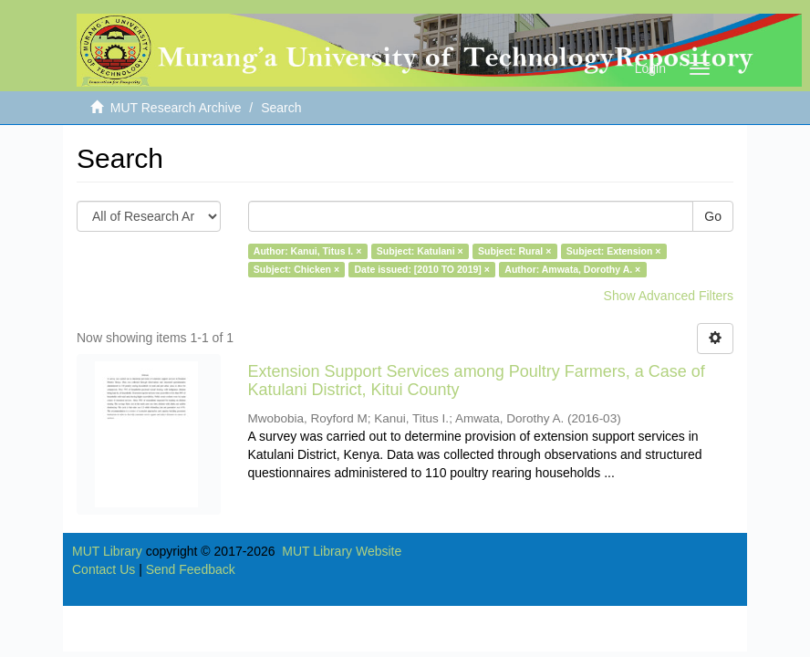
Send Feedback (190, 569)
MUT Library (107, 551)
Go (713, 216)
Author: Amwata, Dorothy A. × (572, 269)
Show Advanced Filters (668, 295)
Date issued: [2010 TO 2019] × (422, 269)
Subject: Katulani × (420, 250)
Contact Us (103, 569)
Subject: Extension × (613, 250)
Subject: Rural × (514, 250)
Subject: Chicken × (296, 269)
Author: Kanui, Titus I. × (308, 250)
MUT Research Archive (176, 107)
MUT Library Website (341, 551)
